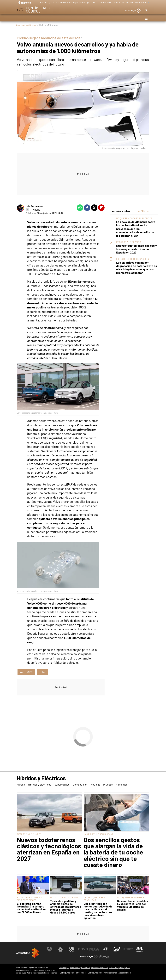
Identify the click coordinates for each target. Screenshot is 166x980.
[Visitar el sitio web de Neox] (72, 949)
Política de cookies (99, 967)
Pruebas (108, 18)
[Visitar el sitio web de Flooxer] (104, 956)
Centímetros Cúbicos (26, 25)
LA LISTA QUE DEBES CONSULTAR (133, 259)
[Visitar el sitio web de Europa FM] (128, 949)
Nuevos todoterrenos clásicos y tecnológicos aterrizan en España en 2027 (136, 249)
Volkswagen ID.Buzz (88, 2)
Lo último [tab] (142, 211)
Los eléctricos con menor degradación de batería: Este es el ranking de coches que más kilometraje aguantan (136, 267)
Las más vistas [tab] (120, 211)
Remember (122, 18)
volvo (42, 671)
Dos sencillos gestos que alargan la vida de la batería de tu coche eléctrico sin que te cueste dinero (113, 852)
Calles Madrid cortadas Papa (65, 2)
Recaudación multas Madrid (134, 2)
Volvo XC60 (26, 671)
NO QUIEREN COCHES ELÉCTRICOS (134, 218)
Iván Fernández (34, 205)
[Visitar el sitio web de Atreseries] (106, 949)
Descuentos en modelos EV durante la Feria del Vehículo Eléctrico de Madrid (132, 905)
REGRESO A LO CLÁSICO (128, 242)
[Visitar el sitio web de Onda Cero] (117, 949)
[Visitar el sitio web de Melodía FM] (139, 949)
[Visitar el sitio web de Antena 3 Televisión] (49, 949)
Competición (81, 18)
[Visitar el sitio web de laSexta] (60, 949)
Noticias (96, 18)
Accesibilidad (125, 972)
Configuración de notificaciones (102, 972)
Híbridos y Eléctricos (42, 18)
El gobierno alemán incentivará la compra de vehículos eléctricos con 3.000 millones (31, 908)
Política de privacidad (80, 967)
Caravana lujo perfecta (109, 2)
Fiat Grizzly (45, 2)
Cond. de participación (119, 967)
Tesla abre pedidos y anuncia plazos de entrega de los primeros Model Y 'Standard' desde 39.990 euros (65, 907)
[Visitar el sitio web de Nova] (83, 949)
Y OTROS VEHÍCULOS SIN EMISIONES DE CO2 (29, 898)
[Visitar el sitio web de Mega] (94, 949)
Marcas (22, 18)
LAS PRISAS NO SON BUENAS (98, 834)
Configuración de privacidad (73, 972)
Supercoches (64, 18)
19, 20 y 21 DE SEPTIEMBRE (130, 897)
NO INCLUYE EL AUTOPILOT (64, 897)
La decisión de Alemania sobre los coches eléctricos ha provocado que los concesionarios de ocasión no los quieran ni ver (135, 228)
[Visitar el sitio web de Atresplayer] (88, 956)
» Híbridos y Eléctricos (47, 25)
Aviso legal (64, 967)
